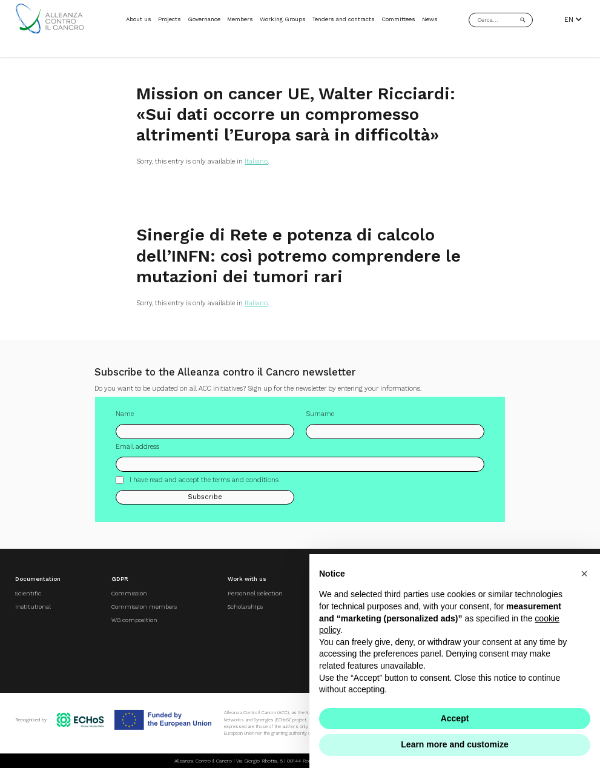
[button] (584, 573)
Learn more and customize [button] (454, 744)
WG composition (134, 620)
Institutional (33, 606)
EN (573, 20)
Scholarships (245, 606)
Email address (137, 453)
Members (240, 19)
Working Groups (283, 19)
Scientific (28, 593)
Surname (320, 420)
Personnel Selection (255, 593)
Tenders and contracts (343, 19)
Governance (204, 19)
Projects (169, 19)
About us (138, 19)
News (430, 19)
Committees (398, 19)
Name (125, 420)
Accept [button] (455, 718)
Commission (129, 593)
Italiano (256, 161)
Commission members (144, 606)
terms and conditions (246, 485)
